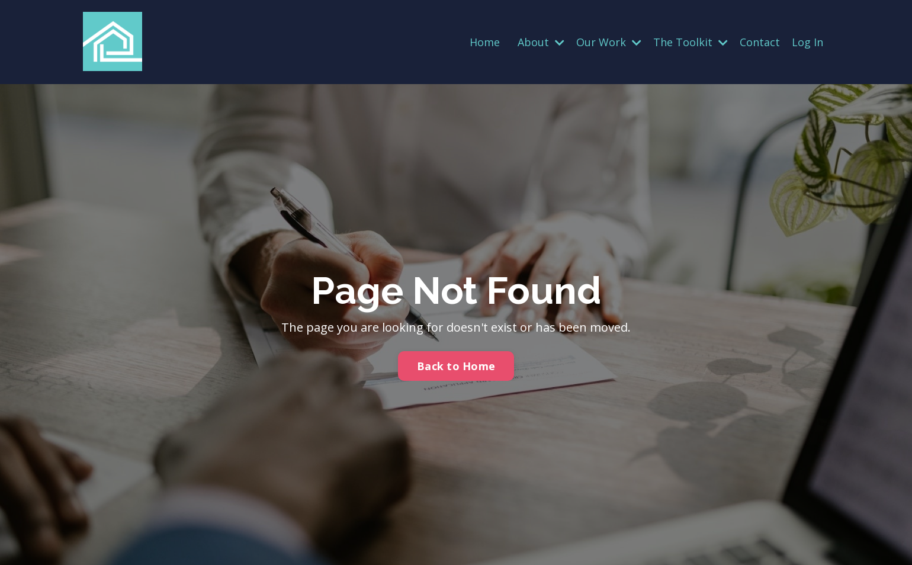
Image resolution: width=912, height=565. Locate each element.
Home (485, 42)
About (541, 42)
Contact (760, 42)
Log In (807, 42)
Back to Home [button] (456, 366)
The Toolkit (690, 42)
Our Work (608, 42)
